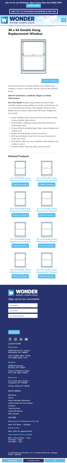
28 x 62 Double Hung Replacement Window (20, 270)
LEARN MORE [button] (33, 6)
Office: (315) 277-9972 (19, 386)
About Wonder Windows (19, 400)
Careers (11, 406)
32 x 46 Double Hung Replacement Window (20, 179)
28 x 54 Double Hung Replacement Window (46, 240)
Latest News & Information (20, 403)
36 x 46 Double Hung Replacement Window (20, 209)
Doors (11, 398)
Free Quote (12, 460)
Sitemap (17, 454)
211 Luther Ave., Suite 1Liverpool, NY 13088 (18, 382)
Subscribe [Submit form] (14, 332)
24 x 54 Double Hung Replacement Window (46, 209)
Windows (12, 395)
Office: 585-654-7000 (19, 356)
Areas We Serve (15, 411)
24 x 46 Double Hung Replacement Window (46, 179)
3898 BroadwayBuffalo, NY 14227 (16, 367)
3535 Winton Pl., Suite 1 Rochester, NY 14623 (19, 351)
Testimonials (14, 408)
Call (54, 460)
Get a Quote (13, 414)
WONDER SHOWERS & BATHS (33, 11)
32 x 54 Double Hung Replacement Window (20, 240)
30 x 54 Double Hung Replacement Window (46, 270)
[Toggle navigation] (63, 20)
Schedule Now (33, 460)
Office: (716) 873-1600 (18, 371)
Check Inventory (50, 81)
